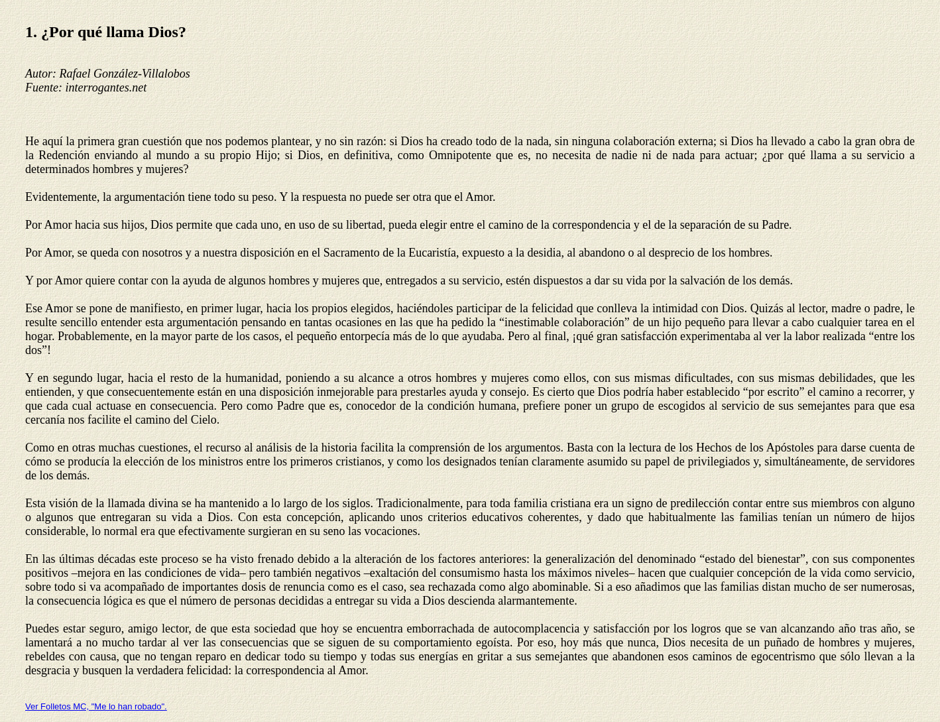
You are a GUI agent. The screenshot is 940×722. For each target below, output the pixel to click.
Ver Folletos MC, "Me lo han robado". (96, 706)
